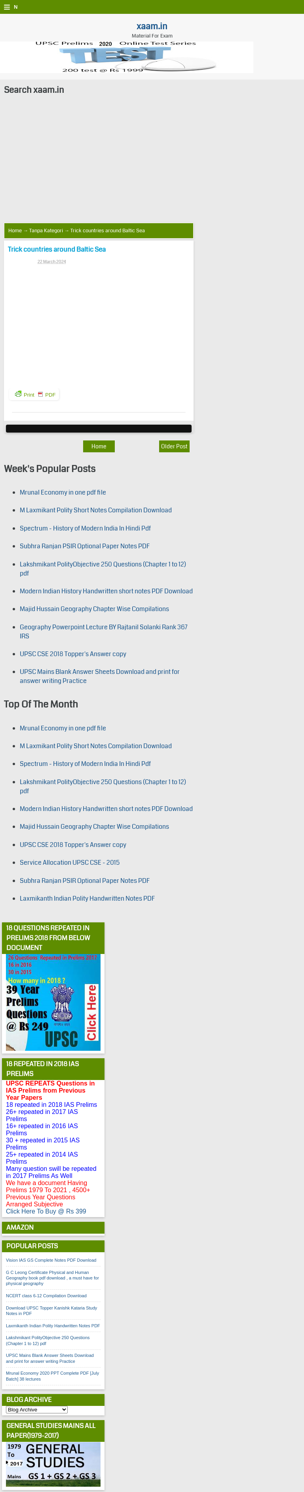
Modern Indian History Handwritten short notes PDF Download (106, 591)
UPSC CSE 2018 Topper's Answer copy (73, 654)
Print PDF (35, 394)
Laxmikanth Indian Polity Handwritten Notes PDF (87, 898)
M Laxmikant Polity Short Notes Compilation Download (96, 510)
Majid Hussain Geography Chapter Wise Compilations (94, 608)
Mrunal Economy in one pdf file (63, 492)
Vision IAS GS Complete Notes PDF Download (51, 1260)
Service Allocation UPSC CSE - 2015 (70, 862)
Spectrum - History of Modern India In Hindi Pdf (85, 528)
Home (15, 230)
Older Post (174, 446)
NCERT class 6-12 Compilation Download (46, 1295)
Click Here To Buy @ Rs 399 (46, 1211)
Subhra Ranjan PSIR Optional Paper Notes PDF (85, 546)
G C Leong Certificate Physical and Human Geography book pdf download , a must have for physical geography (52, 1278)
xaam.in (152, 26)
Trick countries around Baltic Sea (57, 249)
